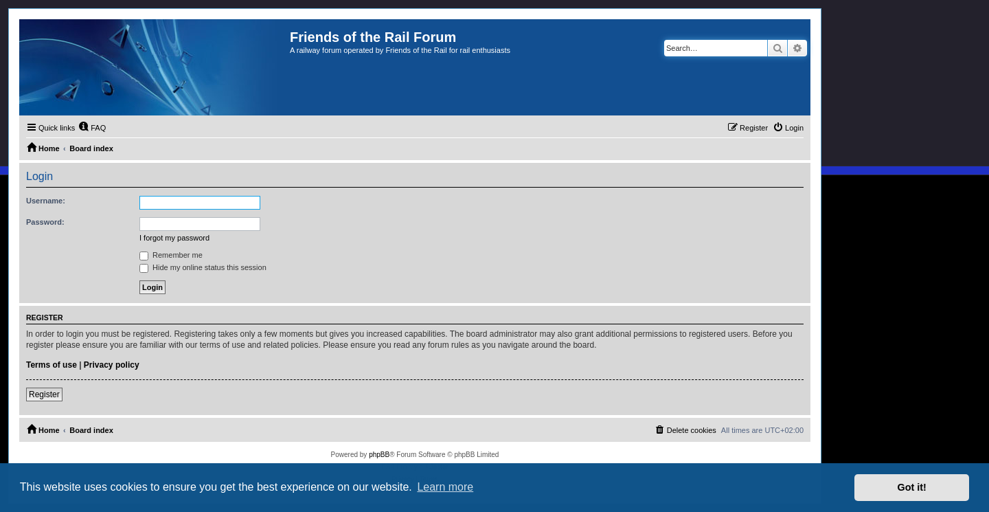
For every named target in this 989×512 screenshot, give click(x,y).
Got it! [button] (912, 487)
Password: (45, 222)
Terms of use (51, 365)
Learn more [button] (445, 487)
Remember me (171, 255)
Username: (45, 201)
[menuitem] (92, 128)
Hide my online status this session (202, 267)
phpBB (379, 454)
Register (44, 394)
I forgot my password (174, 238)
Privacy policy (111, 365)
